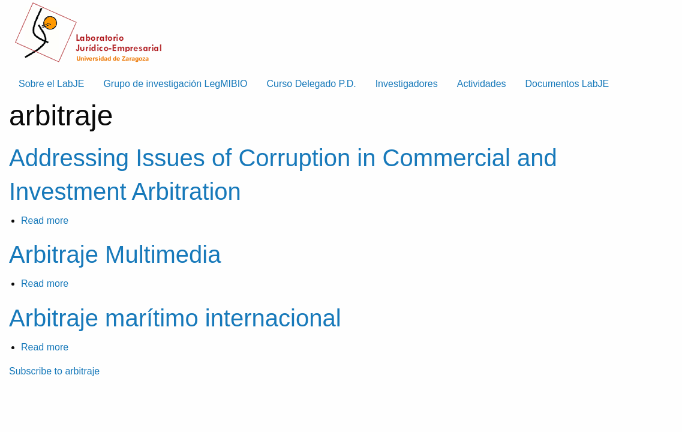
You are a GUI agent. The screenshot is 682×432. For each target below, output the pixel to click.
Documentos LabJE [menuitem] (567, 84)
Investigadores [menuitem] (406, 84)
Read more (44, 220)
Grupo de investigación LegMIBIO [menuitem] (175, 84)
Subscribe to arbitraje (54, 371)
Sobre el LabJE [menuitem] (51, 84)
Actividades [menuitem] (481, 84)
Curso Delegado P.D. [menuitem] (311, 84)
